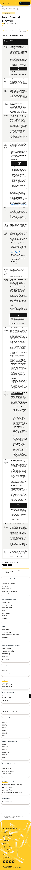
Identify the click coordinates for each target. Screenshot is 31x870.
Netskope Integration (7, 790)
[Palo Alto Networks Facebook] (4, 862)
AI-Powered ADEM (6, 632)
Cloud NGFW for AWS (7, 605)
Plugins (4, 620)
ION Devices (5, 637)
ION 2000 (4, 725)
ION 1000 (4, 720)
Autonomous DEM (6, 700)
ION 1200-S (4, 724)
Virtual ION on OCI (6, 773)
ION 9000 (4, 733)
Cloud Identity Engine (7, 585)
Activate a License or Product (8, 583)
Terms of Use (6, 857)
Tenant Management (6, 593)
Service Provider (6, 616)
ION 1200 (4, 722)
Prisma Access (5, 629)
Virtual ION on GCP (6, 770)
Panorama (4, 615)
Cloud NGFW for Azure (7, 607)
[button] (30, 696)
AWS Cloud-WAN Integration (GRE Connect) (12, 784)
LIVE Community (7, 847)
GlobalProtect (5, 683)
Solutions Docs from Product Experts (10, 811)
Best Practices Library (7, 801)
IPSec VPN (4, 670)
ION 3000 (4, 727)
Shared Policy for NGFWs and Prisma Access (12, 668)
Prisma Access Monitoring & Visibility (10, 634)
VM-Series (4, 618)
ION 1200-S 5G (5, 752)
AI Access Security (6, 654)
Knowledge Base (7, 849)
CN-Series (4, 608)
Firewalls (4, 610)
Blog (4, 833)
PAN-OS (4, 612)
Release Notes (6, 831)
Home (3, 8)
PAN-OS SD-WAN (6, 613)
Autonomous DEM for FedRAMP (9, 711)
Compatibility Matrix (7, 835)
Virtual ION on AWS (6, 766)
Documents (5, 858)
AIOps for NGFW (6, 602)
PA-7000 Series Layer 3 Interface (19, 204)
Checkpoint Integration (7, 787)
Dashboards (5, 695)
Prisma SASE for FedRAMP (8, 709)
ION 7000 (4, 732)
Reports (4, 698)
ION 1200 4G (5, 746)
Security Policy (5, 672)
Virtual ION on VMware (7, 774)
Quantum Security (6, 673)
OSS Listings (6, 836)
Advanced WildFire (6, 648)
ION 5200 (4, 730)
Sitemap (5, 838)
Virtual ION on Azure (6, 768)
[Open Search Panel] (16, 3)
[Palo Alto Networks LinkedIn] (7, 862)
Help (22, 816)
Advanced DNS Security (7, 653)
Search (4, 832)
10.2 (4, 816)
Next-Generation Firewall (10, 8)
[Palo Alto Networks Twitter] (10, 862)
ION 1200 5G (5, 747)
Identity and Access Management (9, 591)
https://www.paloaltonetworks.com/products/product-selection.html (19, 251)
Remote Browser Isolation (8, 684)
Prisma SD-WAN (6, 635)
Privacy (4, 854)
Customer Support (7, 846)
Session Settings (17, 9)
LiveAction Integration (7, 789)
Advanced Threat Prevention (8, 651)
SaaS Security (5, 659)
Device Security (5, 656)
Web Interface (6, 817)
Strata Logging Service (7, 586)
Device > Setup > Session (8, 9)
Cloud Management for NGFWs (9, 604)
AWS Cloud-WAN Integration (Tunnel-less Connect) (13, 785)
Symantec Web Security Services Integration (12, 792)
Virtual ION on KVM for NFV (8, 771)
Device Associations (6, 588)
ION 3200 (4, 728)
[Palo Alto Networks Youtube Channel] (13, 862)
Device (18, 8)
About (4, 843)
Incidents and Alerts (6, 697)
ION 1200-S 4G (5, 751)
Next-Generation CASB (7, 638)
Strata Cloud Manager (7, 581)
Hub (3, 589)
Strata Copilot (24, 3)
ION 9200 (4, 735)
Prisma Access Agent (7, 686)
